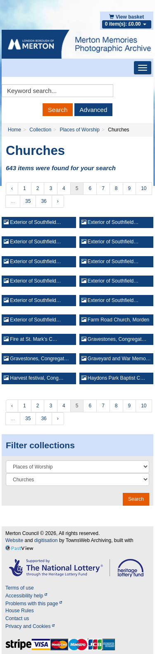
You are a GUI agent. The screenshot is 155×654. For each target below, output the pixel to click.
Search (58, 109)
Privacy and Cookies (30, 626)
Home (14, 130)
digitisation (46, 540)
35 (28, 201)
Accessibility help (26, 596)
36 (43, 201)
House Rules (19, 611)
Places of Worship (80, 130)
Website (14, 540)
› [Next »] (58, 201)
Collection (40, 130)
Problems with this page (33, 603)
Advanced (93, 109)
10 (143, 188)
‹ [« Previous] (12, 188)
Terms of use (19, 588)
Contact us (17, 618)
